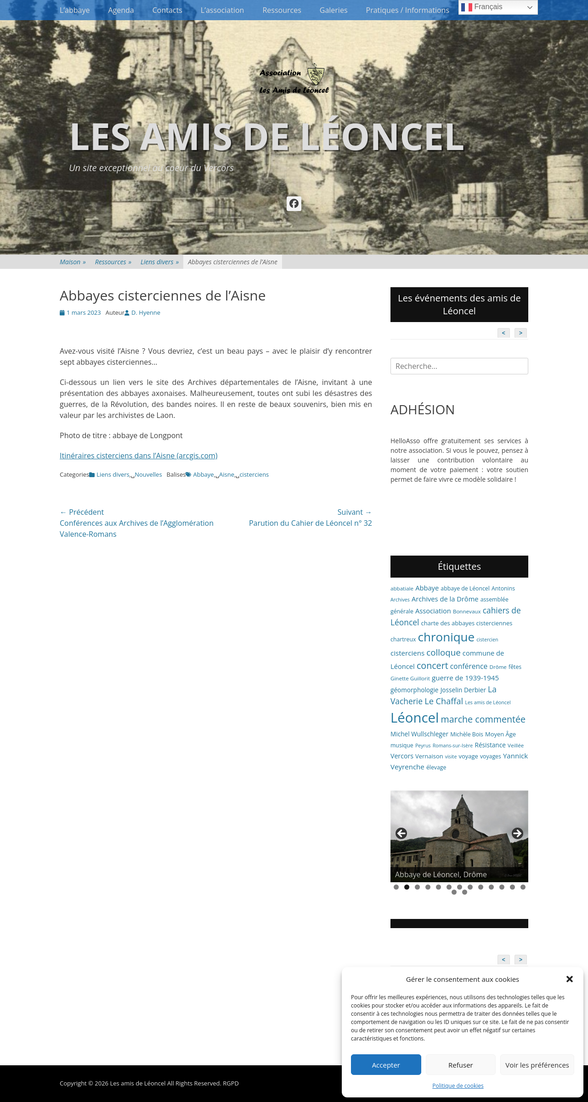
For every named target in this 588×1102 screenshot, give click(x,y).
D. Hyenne (145, 312)
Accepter (386, 1064)
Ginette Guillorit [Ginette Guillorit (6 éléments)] (410, 678)
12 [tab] (512, 887)
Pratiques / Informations (408, 10)
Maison (73, 262)
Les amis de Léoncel (266, 136)
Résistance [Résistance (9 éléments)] (490, 744)
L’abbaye (75, 10)
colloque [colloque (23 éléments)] (443, 652)
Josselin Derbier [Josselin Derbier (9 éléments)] (463, 689)
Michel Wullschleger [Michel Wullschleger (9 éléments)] (419, 733)
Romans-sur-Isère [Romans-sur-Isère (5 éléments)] (453, 745)
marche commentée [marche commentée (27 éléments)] (483, 719)
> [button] (517, 834)
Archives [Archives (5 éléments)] (400, 599)
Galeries (334, 10)
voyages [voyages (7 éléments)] (490, 756)
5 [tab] (438, 887)
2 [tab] (406, 887)
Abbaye (203, 474)
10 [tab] (491, 887)
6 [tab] (449, 887)
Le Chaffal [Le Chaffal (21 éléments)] (443, 701)
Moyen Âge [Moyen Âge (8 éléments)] (500, 734)
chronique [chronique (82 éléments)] (446, 637)
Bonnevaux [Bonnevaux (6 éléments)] (467, 611)
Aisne (226, 474)
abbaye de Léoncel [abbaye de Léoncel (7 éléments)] (465, 588)
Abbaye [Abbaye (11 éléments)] (427, 587)
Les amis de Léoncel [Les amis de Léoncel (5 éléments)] (487, 702)
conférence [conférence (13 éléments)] (469, 666)
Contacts (167, 10)
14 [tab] (454, 892)
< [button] (402, 834)
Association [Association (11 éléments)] (433, 610)
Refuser (460, 1064)
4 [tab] (427, 887)
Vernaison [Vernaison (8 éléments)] (429, 756)
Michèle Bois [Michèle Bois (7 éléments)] (466, 734)
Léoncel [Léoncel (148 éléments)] (414, 717)
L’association (222, 10)
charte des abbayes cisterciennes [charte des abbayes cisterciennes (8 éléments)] (467, 623)
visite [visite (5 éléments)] (451, 756)
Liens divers (160, 262)
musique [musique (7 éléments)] (401, 745)
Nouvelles (148, 474)
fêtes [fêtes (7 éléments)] (515, 667)
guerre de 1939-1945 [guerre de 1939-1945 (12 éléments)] (465, 677)
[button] (569, 979)
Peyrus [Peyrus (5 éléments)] (423, 745)
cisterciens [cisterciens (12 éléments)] (407, 652)
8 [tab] (470, 887)
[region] (459, 836)
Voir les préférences (537, 1064)
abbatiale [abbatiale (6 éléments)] (401, 588)
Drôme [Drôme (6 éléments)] (498, 666)
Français (482, 7)
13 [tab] (523, 887)
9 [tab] (480, 887)
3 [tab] (417, 887)
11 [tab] (501, 887)
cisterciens (254, 474)
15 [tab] (464, 892)
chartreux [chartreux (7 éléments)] (403, 639)
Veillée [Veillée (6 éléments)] (516, 745)
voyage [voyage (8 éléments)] (468, 756)
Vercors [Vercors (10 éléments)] (401, 755)
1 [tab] (396, 887)
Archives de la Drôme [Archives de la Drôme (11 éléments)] (445, 598)
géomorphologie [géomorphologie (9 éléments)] (414, 689)
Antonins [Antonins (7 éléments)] (503, 588)
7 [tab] (459, 887)
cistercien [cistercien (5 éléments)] (487, 639)
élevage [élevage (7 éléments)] (436, 767)
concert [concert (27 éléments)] (432, 665)
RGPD (231, 1083)
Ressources (281, 10)
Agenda (121, 10)
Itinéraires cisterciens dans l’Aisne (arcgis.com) (139, 456)
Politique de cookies (458, 1086)
